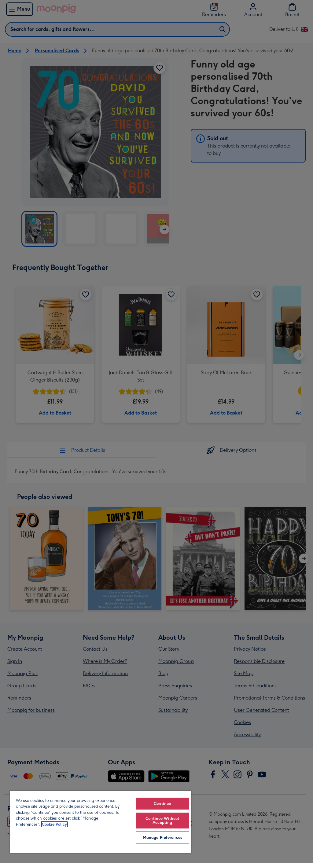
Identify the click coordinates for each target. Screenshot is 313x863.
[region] (100, 822)
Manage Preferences (162, 837)
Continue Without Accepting (162, 820)
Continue (162, 803)
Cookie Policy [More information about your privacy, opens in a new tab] (54, 824)
